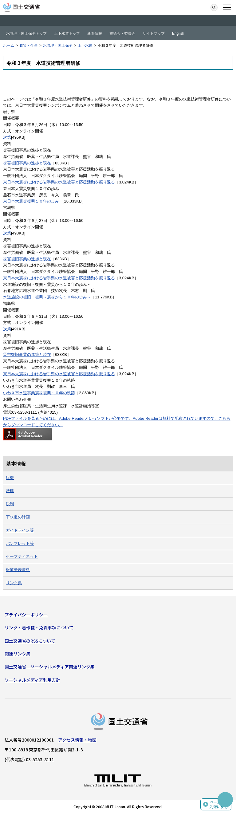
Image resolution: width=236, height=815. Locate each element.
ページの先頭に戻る (219, 804)
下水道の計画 (18, 517)
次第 (7, 137)
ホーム (8, 45)
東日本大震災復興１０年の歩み (31, 201)
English (178, 33)
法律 (10, 490)
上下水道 (85, 45)
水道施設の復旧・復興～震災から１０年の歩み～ (47, 297)
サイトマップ (154, 33)
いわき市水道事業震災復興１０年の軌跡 (39, 393)
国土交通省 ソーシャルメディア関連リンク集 (50, 666)
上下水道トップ (67, 33)
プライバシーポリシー (26, 615)
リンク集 (14, 583)
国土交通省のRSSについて (30, 641)
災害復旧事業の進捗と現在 (27, 163)
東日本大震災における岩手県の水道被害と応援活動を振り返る (59, 182)
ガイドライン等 (20, 530)
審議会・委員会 (122, 33)
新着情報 (94, 33)
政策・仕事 (28, 45)
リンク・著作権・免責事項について (39, 627)
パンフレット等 (20, 543)
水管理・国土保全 (58, 45)
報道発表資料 (18, 569)
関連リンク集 (17, 654)
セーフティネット (22, 556)
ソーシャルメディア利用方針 (32, 680)
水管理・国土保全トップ (26, 33)
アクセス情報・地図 (77, 740)
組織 (10, 477)
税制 (10, 504)
